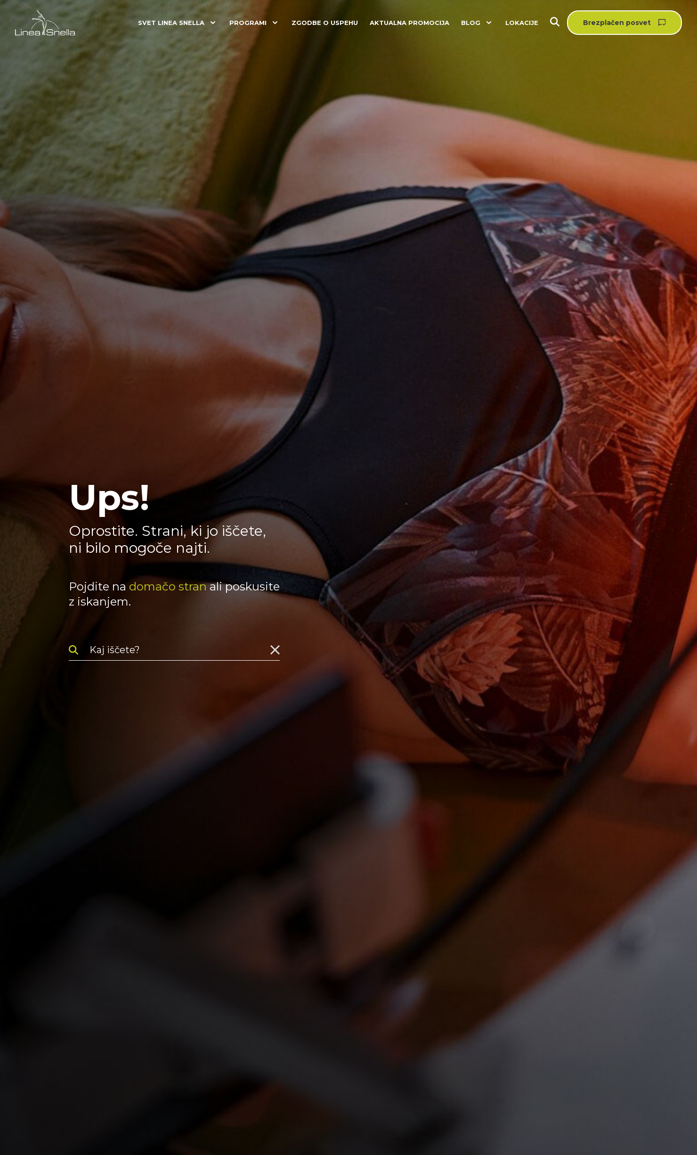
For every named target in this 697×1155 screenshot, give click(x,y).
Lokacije (521, 22)
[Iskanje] (558, 23)
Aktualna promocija (409, 22)
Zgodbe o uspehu (325, 22)
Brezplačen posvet (617, 22)
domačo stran (168, 586)
